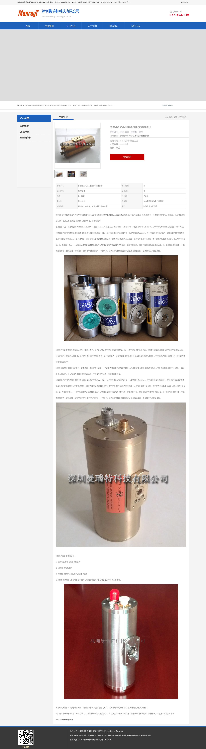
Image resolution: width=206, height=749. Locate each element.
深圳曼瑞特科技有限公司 (130, 735)
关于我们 (92, 26)
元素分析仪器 (143, 136)
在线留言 (113, 26)
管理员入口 (99, 740)
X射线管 (24, 126)
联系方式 (135, 26)
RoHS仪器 (25, 137)
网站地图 (107, 740)
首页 (28, 26)
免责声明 (91, 740)
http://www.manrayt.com (64, 720)
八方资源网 (83, 740)
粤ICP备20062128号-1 (113, 735)
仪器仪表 (124, 136)
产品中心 (49, 26)
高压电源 (24, 132)
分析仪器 (133, 136)
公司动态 (70, 26)
